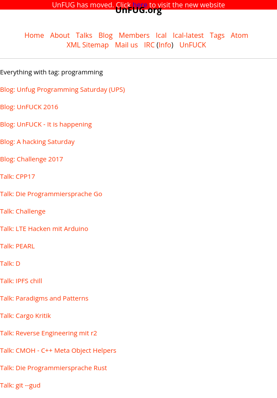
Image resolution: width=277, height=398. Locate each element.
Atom (239, 35)
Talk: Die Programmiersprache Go (51, 193)
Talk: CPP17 (17, 176)
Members (134, 35)
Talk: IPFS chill (21, 280)
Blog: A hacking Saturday (37, 141)
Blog (106, 35)
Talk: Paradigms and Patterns (44, 298)
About (60, 35)
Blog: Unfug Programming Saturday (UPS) (62, 89)
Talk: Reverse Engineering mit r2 (48, 332)
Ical (161, 35)
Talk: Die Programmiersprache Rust (53, 367)
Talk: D (10, 263)
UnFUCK (192, 45)
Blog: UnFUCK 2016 (29, 106)
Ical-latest (188, 35)
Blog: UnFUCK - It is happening (46, 124)
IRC (149, 45)
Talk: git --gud (20, 385)
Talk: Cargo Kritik (25, 315)
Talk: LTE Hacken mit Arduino (44, 228)
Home (34, 35)
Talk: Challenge (23, 211)
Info (164, 45)
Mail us (126, 45)
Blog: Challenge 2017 (31, 158)
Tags (217, 35)
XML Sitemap (87, 45)
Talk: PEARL (17, 245)
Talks (84, 35)
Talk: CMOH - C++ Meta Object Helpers (58, 350)
